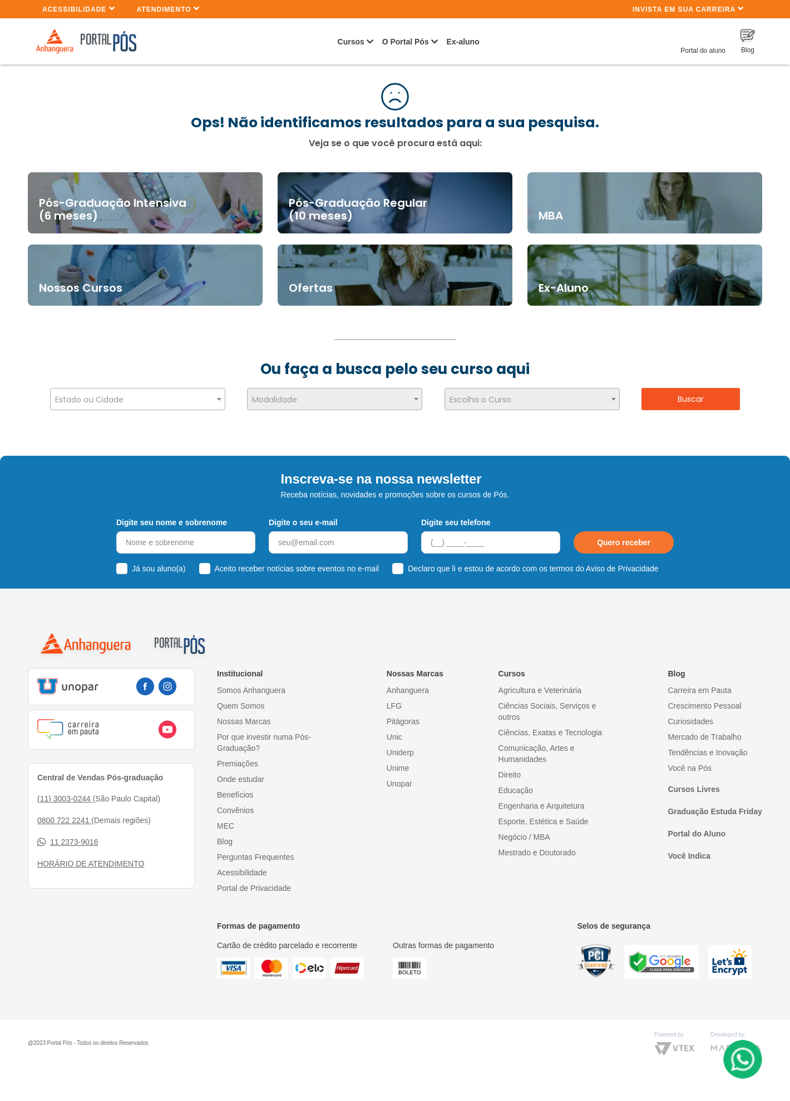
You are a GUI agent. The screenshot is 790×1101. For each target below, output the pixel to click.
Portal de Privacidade (254, 881)
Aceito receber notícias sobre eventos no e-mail (297, 562)
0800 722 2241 (64, 813)
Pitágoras (403, 714)
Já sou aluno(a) (159, 562)
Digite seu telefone (455, 515)
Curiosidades (690, 714)
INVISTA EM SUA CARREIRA (688, 8)
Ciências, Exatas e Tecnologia (550, 725)
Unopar (399, 777)
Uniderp (400, 745)
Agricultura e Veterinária (539, 683)
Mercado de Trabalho (704, 730)
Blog (225, 834)
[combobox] (137, 399)
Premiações (237, 757)
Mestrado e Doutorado (537, 845)
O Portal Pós (405, 41)
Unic (394, 730)
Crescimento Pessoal (704, 699)
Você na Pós (690, 761)
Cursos (351, 41)
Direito (509, 768)
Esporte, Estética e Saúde (543, 814)
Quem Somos (241, 699)
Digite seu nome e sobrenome (171, 515)
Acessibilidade (78, 8)
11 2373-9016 (67, 835)
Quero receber (623, 536)
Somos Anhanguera (251, 683)
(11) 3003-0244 (65, 792)
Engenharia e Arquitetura (541, 799)
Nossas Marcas (243, 714)
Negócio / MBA (524, 830)
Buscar (691, 399)
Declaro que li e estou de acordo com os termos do (533, 562)
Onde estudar (240, 772)
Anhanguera (408, 683)
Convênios (235, 803)
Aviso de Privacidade (622, 562)
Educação (515, 783)
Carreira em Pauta (699, 683)
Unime (398, 761)
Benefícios (235, 788)
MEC (225, 819)
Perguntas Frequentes (255, 850)
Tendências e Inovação (707, 745)
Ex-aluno (463, 41)
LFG (394, 699)
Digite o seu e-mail (303, 515)
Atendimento (168, 8)
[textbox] (138, 399)
